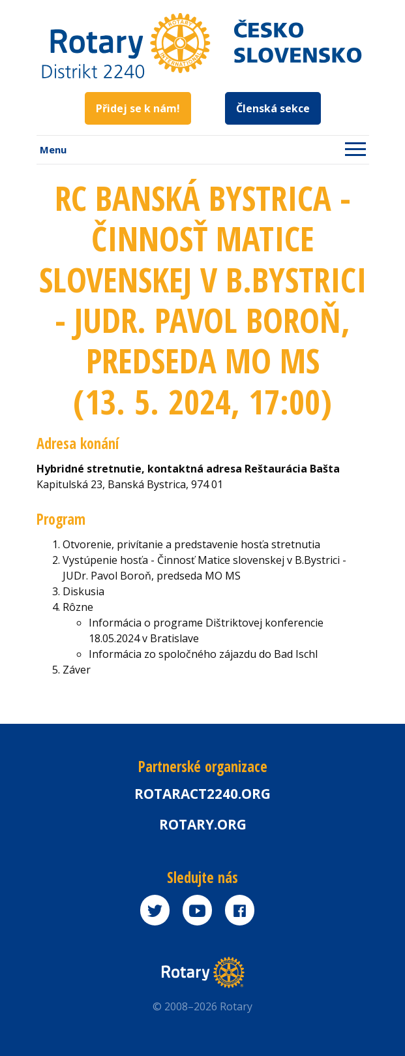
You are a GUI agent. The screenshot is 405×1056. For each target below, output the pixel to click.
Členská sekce (273, 108)
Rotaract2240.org (202, 793)
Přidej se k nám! (138, 108)
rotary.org (203, 824)
